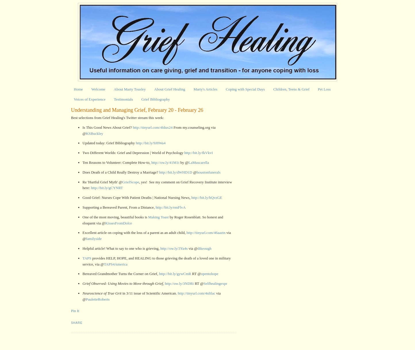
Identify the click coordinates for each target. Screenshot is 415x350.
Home (78, 89)
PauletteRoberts (97, 299)
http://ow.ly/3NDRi (179, 283)
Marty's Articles (205, 89)
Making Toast (158, 217)
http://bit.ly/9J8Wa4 (151, 143)
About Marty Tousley (130, 89)
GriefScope (130, 182)
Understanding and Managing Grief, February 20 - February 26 (137, 110)
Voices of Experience (89, 99)
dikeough (204, 248)
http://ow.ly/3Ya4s (174, 248)
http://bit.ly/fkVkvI (198, 153)
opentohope (209, 274)
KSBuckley (94, 133)
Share (76, 322)
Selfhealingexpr (215, 283)
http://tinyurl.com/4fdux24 (152, 127)
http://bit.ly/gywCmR (175, 274)
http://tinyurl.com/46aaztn (206, 232)
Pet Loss (324, 89)
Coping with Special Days (245, 89)
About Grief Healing (169, 89)
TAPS (86, 258)
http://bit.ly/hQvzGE (206, 197)
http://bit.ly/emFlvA (171, 207)
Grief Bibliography (155, 99)
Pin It (75, 311)
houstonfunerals (208, 172)
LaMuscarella (199, 162)
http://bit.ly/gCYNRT (107, 188)
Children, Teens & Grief (291, 89)
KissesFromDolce (118, 223)
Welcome (98, 89)
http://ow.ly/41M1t (165, 162)
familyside (94, 238)
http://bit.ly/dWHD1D (175, 172)
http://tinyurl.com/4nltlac (196, 293)
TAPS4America (115, 264)
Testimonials (123, 99)
